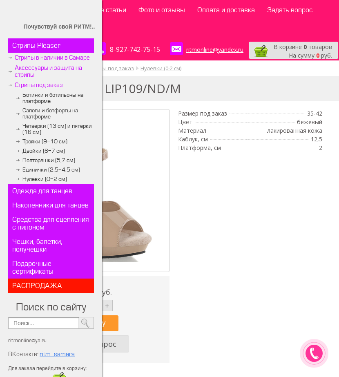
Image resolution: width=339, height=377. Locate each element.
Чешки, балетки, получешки (37, 245)
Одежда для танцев (42, 191)
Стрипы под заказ (39, 85)
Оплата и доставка (226, 10)
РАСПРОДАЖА (37, 286)
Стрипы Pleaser (36, 45)
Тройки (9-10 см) (44, 141)
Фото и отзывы (161, 10)
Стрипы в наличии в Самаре (52, 57)
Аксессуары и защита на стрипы (48, 71)
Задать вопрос (290, 10)
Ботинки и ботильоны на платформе (52, 98)
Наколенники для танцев (50, 205)
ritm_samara (57, 354)
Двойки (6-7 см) (43, 151)
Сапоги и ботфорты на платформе (50, 113)
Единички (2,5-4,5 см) (51, 170)
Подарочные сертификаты (33, 267)
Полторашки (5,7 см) (48, 160)
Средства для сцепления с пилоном (50, 223)
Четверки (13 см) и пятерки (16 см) (57, 129)
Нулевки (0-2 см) (44, 179)
